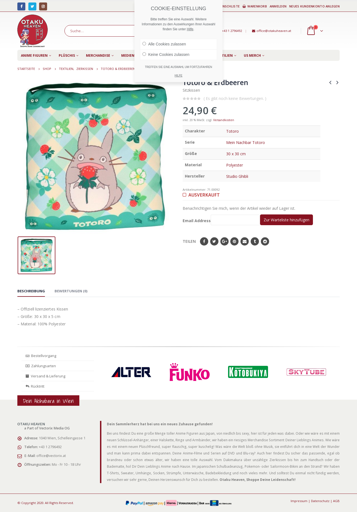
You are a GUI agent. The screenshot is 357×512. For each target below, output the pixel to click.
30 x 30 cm (236, 153)
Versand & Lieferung (45, 376)
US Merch (252, 55)
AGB (336, 501)
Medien (127, 55)
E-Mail (244, 241)
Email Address (221, 220)
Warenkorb (254, 6)
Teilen (189, 241)
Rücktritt (35, 386)
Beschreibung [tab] (31, 290)
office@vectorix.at (51, 455)
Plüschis (67, 55)
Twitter (214, 241)
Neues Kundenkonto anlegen (314, 6)
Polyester (234, 165)
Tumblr (255, 241)
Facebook (204, 241)
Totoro (232, 131)
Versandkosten (223, 120)
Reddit (265, 241)
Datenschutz (320, 501)
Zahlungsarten (41, 365)
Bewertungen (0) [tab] (71, 290)
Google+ (224, 241)
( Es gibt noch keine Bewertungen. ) (235, 98)
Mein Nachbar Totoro (245, 142)
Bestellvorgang (41, 355)
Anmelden (278, 6)
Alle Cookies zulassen (164, 44)
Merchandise (98, 55)
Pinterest (234, 241)
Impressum (299, 501)
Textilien (224, 55)
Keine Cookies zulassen (165, 54)
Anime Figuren (34, 55)
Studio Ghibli (237, 176)
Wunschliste (226, 6)
